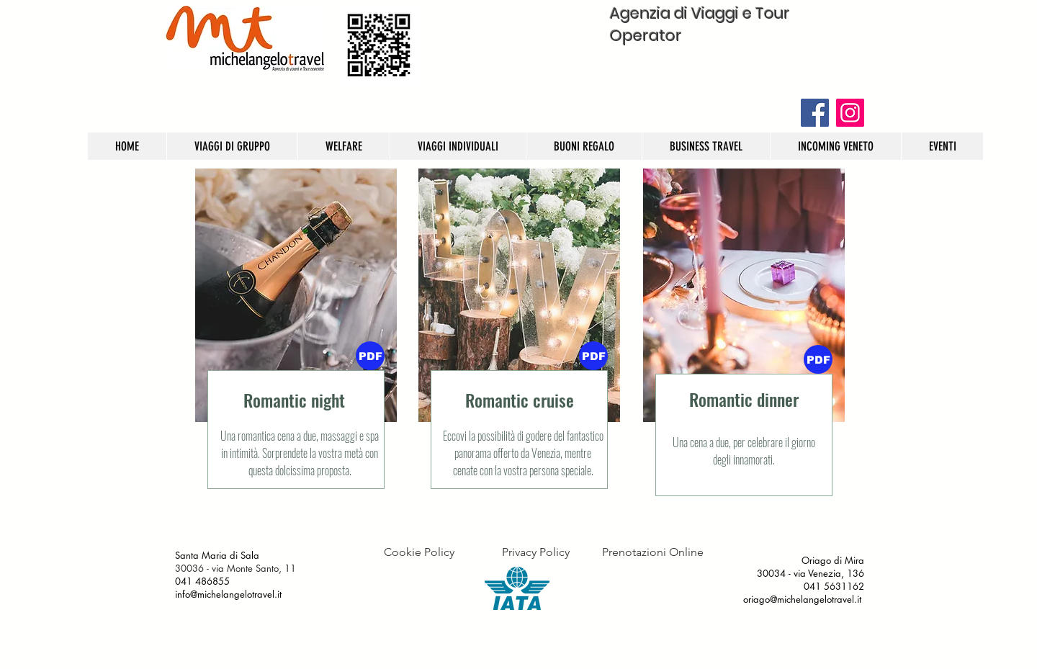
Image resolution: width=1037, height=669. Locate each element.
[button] (593, 355)
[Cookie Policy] (419, 552)
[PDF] (370, 355)
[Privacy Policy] (535, 552)
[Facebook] (815, 113)
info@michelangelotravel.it (229, 594)
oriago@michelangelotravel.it (802, 599)
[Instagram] (850, 113)
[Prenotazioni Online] (653, 552)
